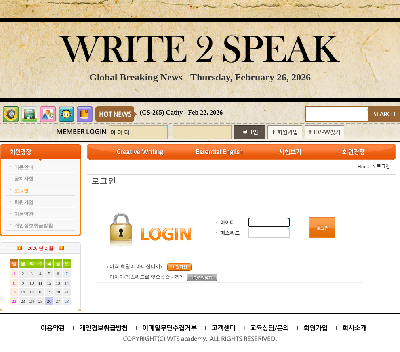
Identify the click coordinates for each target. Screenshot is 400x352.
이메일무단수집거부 (169, 328)
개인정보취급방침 (103, 328)
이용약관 (52, 328)
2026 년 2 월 (40, 248)
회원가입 (315, 328)
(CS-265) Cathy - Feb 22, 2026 (181, 112)
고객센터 (223, 328)
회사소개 (354, 328)
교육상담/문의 (269, 328)
